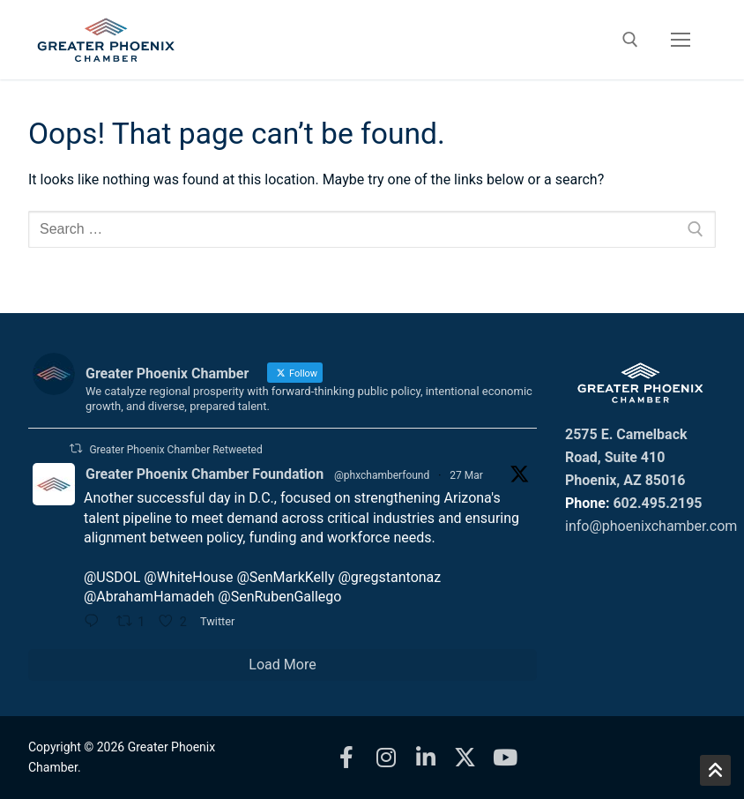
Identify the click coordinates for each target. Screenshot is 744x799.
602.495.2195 (657, 503)
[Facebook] (346, 757)
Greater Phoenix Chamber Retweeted (175, 450)
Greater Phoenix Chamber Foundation (205, 474)
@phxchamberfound (381, 475)
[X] (465, 757)
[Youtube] (505, 757)
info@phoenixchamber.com (651, 526)
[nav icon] (680, 39)
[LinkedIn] (425, 757)
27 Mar (466, 475)
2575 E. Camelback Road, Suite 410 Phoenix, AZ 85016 (626, 457)
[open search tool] (630, 40)
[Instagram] (385, 757)
